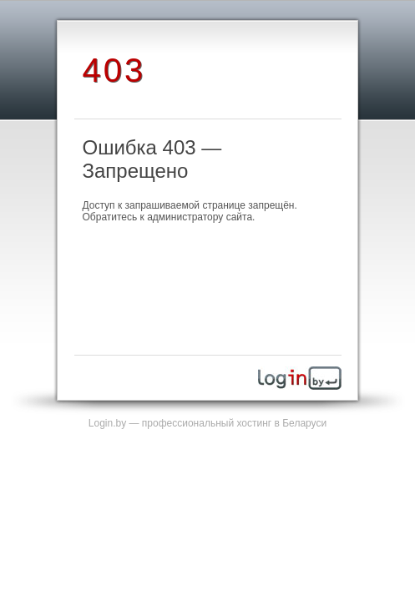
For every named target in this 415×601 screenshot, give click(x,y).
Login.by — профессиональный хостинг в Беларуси (207, 423)
